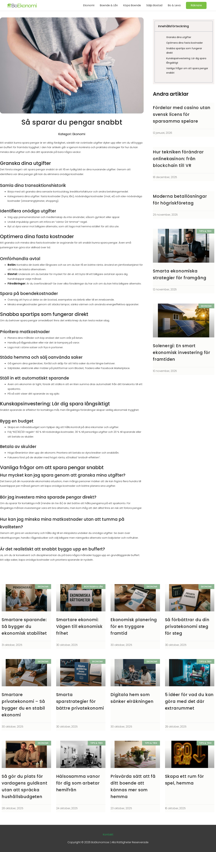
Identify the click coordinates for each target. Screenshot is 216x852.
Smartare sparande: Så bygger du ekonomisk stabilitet (25, 626)
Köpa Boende (132, 5)
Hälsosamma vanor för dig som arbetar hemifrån (78, 783)
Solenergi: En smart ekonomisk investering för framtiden (182, 352)
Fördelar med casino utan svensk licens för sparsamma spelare (182, 114)
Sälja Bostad (154, 5)
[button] (196, 5)
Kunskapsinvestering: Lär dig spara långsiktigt (186, 60)
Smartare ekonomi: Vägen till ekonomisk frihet (80, 626)
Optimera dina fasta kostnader (184, 42)
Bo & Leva (174, 5)
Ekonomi (88, 5)
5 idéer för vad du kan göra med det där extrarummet (185, 701)
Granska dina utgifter (178, 37)
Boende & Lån (109, 5)
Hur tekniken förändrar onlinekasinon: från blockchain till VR (179, 158)
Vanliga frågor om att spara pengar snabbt (187, 70)
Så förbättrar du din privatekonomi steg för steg (187, 626)
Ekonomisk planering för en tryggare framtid (134, 626)
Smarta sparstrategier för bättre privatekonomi (80, 701)
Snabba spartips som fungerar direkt (184, 50)
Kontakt (108, 834)
